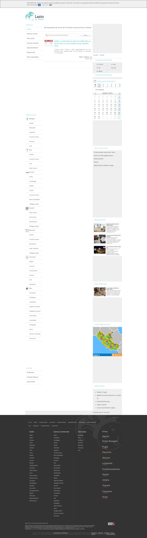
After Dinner (33, 168)
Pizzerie (31, 141)
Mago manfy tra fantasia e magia (103, 165)
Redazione (30, 372)
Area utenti (30, 38)
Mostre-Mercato (34, 498)
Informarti (80, 448)
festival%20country (103, 401)
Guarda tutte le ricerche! (101, 412)
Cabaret (32, 448)
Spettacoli (32, 284)
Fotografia (32, 325)
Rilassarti (80, 445)
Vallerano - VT (88, 57)
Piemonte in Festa (111, 453)
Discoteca (32, 468)
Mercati (32, 463)
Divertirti (80, 442)
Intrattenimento (34, 465)
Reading (32, 485)
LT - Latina (113, 64)
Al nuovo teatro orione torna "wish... (105, 152)
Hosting (93, 534)
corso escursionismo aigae (106, 408)
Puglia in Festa (111, 448)
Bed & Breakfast (34, 199)
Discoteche (33, 217)
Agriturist (32, 132)
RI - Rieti (98, 67)
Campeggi (32, 181)
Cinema (32, 440)
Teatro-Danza (33, 470)
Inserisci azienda (32, 43)
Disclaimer (100, 533)
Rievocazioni (33, 500)
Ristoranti (32, 128)
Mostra (96, 162)
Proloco (31, 275)
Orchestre (32, 293)
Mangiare (80, 435)
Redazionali (31, 52)
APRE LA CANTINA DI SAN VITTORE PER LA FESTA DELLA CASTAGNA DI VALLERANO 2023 (72, 43)
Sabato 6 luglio (102, 392)
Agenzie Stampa (34, 306)
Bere (79, 437)
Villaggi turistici (34, 204)
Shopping (32, 297)
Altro (79, 450)
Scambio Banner (32, 377)
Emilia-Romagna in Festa (111, 442)
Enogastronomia (34, 490)
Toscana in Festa (111, 486)
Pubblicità (106, 533)
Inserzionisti (31, 382)
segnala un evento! (79, 527)
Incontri (32, 460)
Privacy (112, 533)
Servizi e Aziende (35, 334)
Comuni (31, 266)
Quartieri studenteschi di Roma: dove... (112, 224)
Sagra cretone (102, 404)
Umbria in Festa (111, 481)
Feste (31, 442)
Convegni (32, 480)
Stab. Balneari (33, 248)
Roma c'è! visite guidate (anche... (104, 155)
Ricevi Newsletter (33, 57)
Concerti (32, 458)
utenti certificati (34, 529)
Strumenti (32, 338)
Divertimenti (33, 222)
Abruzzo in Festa (111, 459)
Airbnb (31, 123)
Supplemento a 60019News (60, 533)
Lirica (31, 453)
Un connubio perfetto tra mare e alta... (112, 288)
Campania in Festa (111, 492)
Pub (30, 146)
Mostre (31, 455)
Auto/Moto (32, 302)
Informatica (33, 315)
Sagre (31, 435)
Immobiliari (32, 320)
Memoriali (32, 495)
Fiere (31, 450)
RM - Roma (113, 67)
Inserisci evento (32, 34)
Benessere (32, 244)
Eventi (29, 29)
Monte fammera (98, 158)
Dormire (80, 440)
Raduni (32, 493)
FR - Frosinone (100, 64)
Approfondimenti (32, 48)
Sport (31, 329)
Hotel (31, 177)
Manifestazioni (34, 478)
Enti (30, 280)
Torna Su (116, 417)
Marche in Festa (111, 437)
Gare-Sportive (33, 475)
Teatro (31, 437)
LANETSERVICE (110, 534)
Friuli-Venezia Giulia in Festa (111, 470)
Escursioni (32, 488)
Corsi (31, 473)
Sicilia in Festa (111, 497)
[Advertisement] (107, 36)
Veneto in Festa (111, 475)
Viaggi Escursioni (35, 311)
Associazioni (33, 270)
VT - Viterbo (99, 71)
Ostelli (31, 190)
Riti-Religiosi (33, 483)
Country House (34, 137)
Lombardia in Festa (111, 464)
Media (31, 261)
